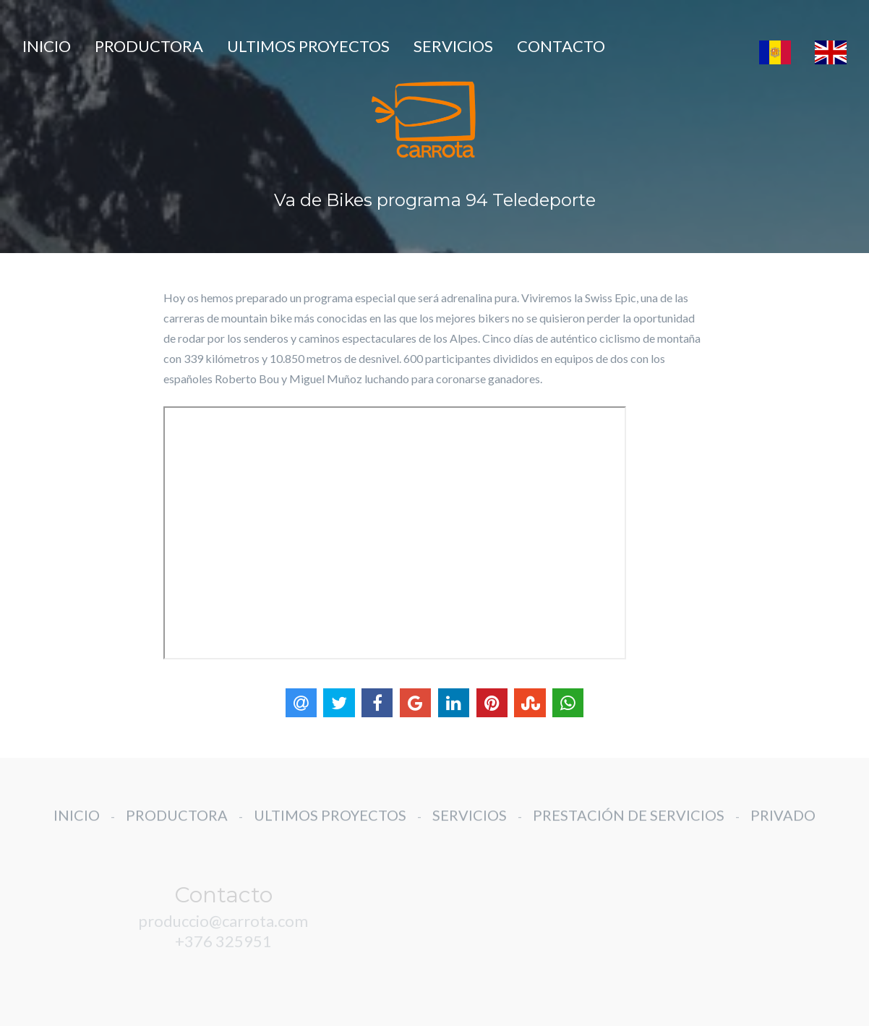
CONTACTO (561, 46)
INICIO (46, 46)
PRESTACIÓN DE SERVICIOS (628, 825)
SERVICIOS (453, 46)
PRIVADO (783, 825)
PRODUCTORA (149, 46)
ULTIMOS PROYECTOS (308, 46)
